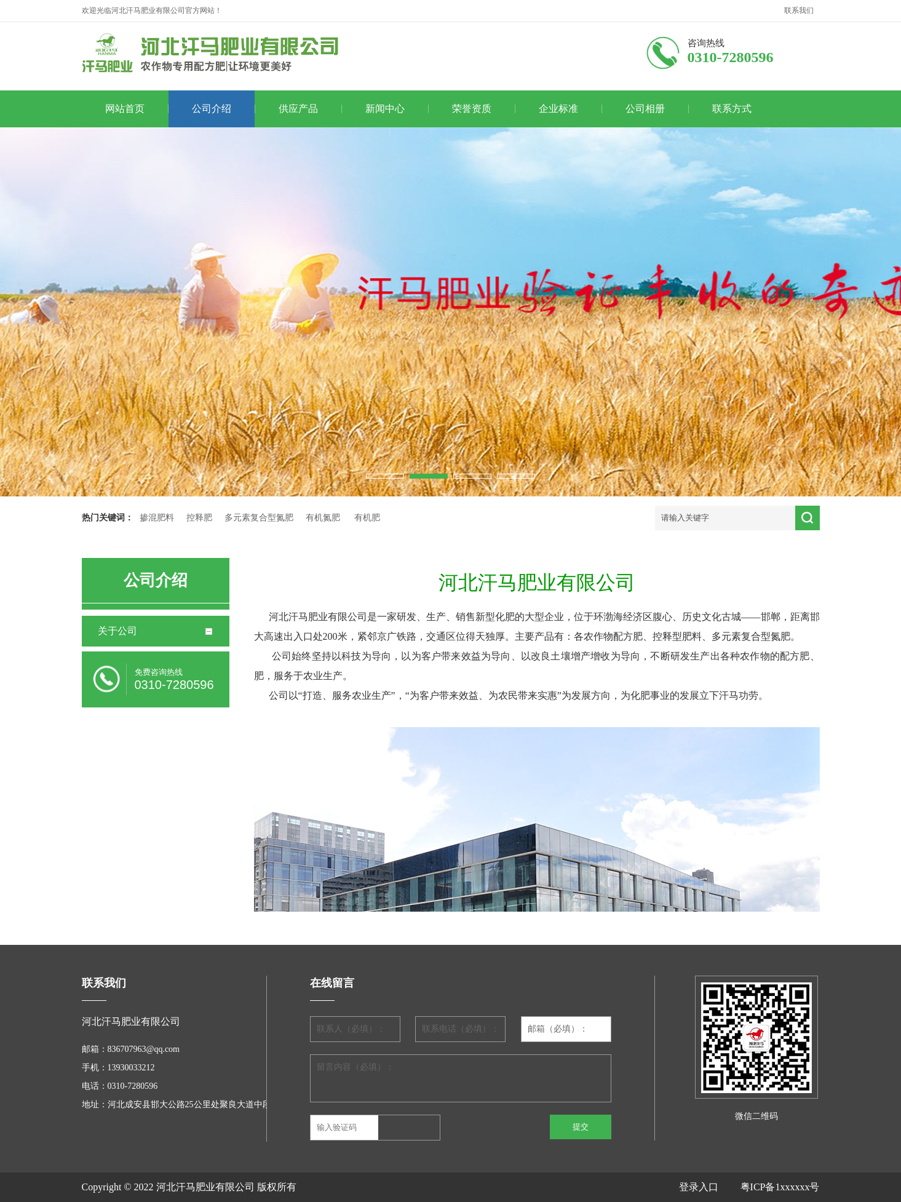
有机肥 (367, 517)
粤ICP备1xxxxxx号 (780, 1187)
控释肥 (199, 517)
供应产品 (298, 108)
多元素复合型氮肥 (258, 517)
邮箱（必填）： (558, 1028)
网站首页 (125, 108)
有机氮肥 (323, 517)
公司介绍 (211, 108)
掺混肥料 (157, 517)
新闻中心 (385, 108)
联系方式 (732, 108)
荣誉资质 (471, 108)
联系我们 (799, 10)
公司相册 (645, 108)
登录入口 (709, 1187)
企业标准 (558, 108)
